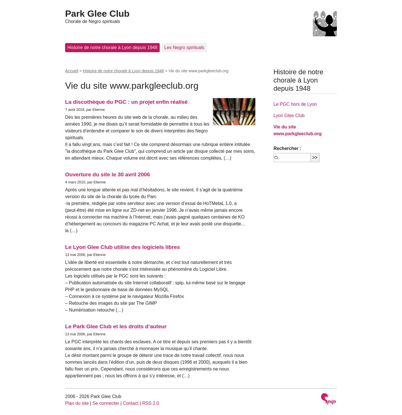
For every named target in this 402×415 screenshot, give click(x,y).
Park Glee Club (97, 14)
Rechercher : (287, 148)
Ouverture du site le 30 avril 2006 (107, 174)
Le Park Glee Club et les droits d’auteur (115, 326)
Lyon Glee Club (289, 115)
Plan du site (77, 403)
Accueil (71, 71)
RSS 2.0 (150, 403)
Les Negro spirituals (184, 47)
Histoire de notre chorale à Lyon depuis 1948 (112, 47)
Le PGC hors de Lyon (295, 104)
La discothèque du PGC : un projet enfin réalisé (126, 102)
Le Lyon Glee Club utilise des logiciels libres (122, 247)
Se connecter (106, 403)
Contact (130, 403)
